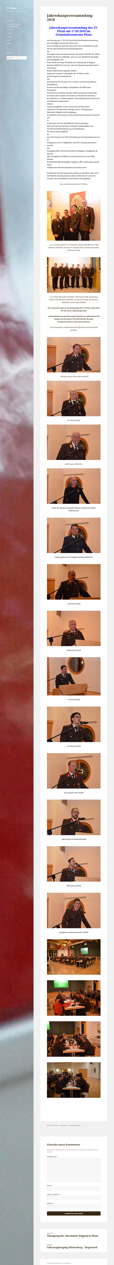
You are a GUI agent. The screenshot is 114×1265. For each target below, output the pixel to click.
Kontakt (9, 43)
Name (50, 1185)
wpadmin (64, 1125)
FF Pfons (12, 8)
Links (8, 40)
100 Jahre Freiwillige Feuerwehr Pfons (14, 25)
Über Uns (10, 30)
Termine (9, 37)
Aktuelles (10, 21)
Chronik (9, 33)
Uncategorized (75, 1125)
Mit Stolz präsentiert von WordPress (59, 1263)
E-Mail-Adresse (53, 1194)
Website (50, 1203)
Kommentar (52, 1157)
